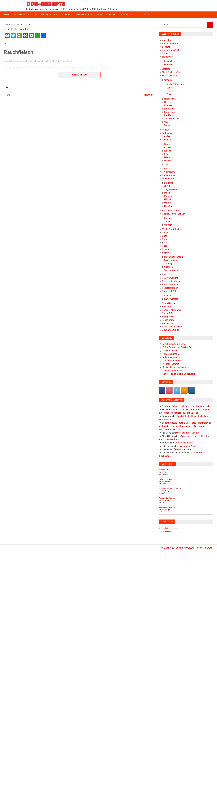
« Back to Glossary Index (16, 29)
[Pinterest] (169, 390)
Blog (147, 14)
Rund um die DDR (106, 14)
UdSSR (167, 199)
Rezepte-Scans (83, 14)
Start (5, 14)
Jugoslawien (170, 189)
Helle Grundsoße (170, 354)
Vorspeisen (167, 323)
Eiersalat (168, 295)
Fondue (165, 129)
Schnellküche (168, 303)
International (168, 178)
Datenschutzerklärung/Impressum (177, 548)
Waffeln (168, 225)
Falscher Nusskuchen (167, 498)
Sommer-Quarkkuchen (167, 507)
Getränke (166, 139)
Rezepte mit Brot (170, 288)
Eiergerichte (167, 56)
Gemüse (166, 136)
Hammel (168, 102)
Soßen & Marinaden (171, 310)
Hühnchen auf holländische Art (170, 489)
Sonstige (168, 206)
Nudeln (165, 232)
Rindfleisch (169, 115)
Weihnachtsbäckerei (172, 326)
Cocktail (168, 147)
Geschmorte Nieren (188, 446)
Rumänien (169, 196)
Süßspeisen (168, 316)
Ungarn (167, 202)
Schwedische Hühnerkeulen (175, 367)
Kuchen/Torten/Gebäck (173, 213)
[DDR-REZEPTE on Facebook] (162, 390)
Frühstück (167, 133)
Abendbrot (167, 40)
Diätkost (166, 53)
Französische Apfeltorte (167, 479)
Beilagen (166, 46)
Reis (164, 274)
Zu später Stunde (170, 330)
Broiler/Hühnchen (175, 84)
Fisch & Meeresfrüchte (173, 72)
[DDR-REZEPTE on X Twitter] (177, 390)
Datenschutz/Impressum (168, 528)
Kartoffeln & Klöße (171, 210)
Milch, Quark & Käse (172, 229)
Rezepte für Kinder (171, 281)
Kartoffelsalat (171, 299)
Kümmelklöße (164, 470)
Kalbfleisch (169, 108)
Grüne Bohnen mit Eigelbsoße (176, 347)
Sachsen (168, 267)
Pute (168, 94)
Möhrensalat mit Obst (173, 370)
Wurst (167, 125)
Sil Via (164, 472)
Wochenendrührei (170, 364)
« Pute (7, 94)
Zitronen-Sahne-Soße (172, 360)
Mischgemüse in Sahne (173, 344)
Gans (169, 87)
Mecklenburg (170, 260)
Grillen (165, 168)
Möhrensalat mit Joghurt (187, 432)
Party (164, 239)
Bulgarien (169, 183)
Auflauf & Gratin (170, 43)
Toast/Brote (168, 320)
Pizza (164, 246)
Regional (166, 252)
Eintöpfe (166, 69)
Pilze (164, 242)
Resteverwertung (170, 278)
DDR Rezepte (166, 481)
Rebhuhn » (149, 94)
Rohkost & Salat (170, 291)
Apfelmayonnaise (171, 357)
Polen (167, 192)
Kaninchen (169, 112)
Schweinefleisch (172, 118)
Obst (164, 236)
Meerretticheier (169, 350)
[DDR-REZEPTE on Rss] (184, 390)
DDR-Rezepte (21, 14)
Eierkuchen (169, 61)
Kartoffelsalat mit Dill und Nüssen (179, 374)
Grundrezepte (168, 171)
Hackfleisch (170, 98)
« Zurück (8, 80)
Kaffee (167, 150)
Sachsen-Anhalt (172, 270)
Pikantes (166, 249)
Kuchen (168, 218)
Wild (166, 122)
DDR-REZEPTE (45, 4)
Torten (167, 221)
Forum (66, 14)
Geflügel (168, 80)
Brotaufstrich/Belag (171, 50)
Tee (166, 164)
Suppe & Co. (168, 313)
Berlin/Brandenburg (173, 257)
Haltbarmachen (169, 175)
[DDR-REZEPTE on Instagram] (191, 390)
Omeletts (168, 64)
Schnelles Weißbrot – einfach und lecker (191, 406)
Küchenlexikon (130, 14)
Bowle (167, 144)
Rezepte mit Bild (170, 284)
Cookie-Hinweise (165, 531)
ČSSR (167, 186)
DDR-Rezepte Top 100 (45, 14)
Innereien (168, 105)
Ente (168, 91)
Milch (167, 157)
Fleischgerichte (169, 75)
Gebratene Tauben (184, 442)
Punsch (168, 160)
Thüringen (169, 263)
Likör (166, 154)
